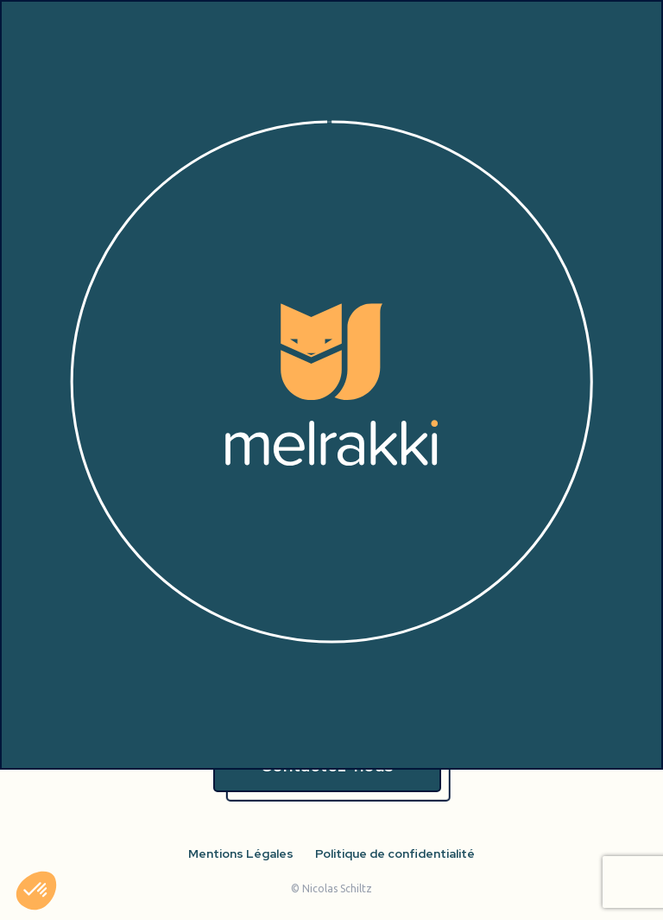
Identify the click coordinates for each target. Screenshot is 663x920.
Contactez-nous (327, 765)
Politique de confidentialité (395, 853)
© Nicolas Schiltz (331, 888)
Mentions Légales (241, 853)
